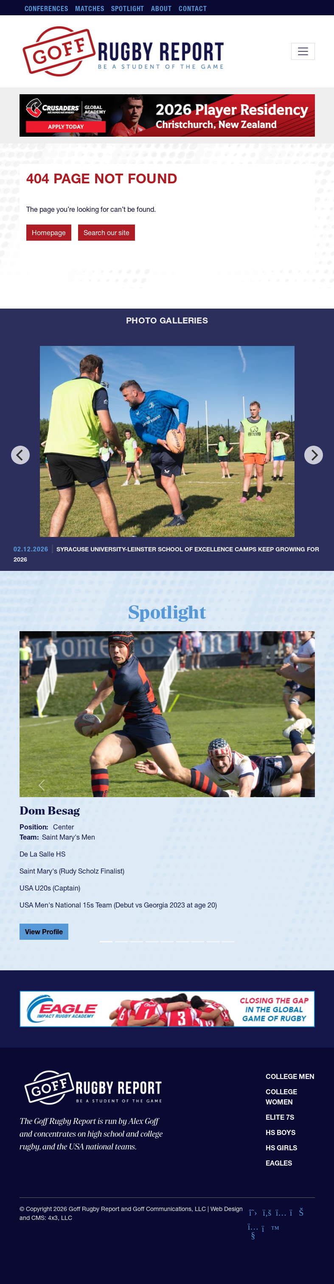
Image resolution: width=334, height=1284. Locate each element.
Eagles (279, 1163)
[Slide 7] (197, 942)
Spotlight (128, 8)
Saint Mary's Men (68, 837)
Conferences (47, 8)
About (161, 8)
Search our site (106, 232)
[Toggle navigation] (303, 51)
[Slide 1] (106, 942)
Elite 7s (280, 1117)
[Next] (313, 455)
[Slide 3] (136, 942)
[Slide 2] (121, 942)
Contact (193, 8)
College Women (281, 1096)
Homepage (49, 232)
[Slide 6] (182, 942)
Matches (89, 8)
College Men (290, 1076)
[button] (42, 785)
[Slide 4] (152, 942)
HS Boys (280, 1132)
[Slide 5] (167, 942)
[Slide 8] (213, 942)
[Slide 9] (228, 942)
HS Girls (281, 1148)
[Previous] (20, 455)
